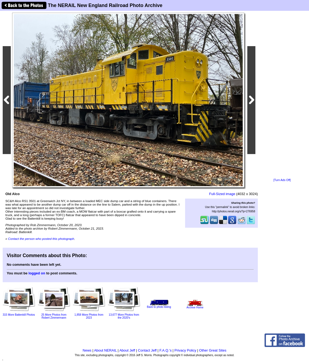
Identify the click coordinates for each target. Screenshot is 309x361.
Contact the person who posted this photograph (41, 238)
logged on (37, 273)
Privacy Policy (185, 350)
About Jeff (127, 350)
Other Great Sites (212, 350)
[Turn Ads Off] (282, 180)
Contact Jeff (147, 350)
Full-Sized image (222, 194)
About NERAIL (105, 350)
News (87, 350)
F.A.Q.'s (165, 350)
